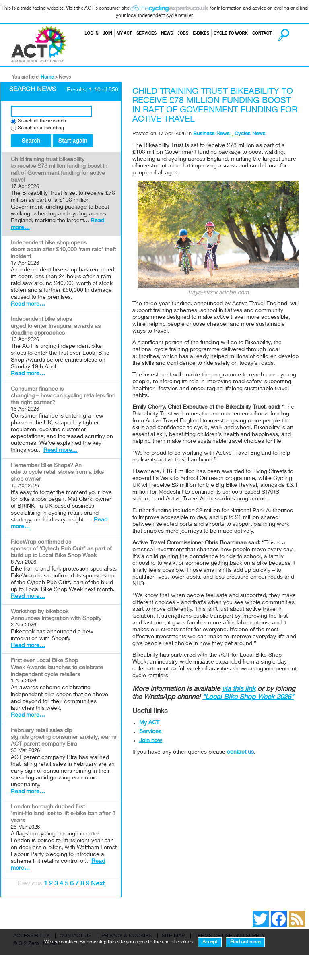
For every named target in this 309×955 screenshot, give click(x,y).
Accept (209, 942)
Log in (91, 33)
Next (98, 884)
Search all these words (42, 121)
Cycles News (250, 134)
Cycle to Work (231, 33)
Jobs (182, 33)
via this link (238, 689)
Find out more (245, 942)
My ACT (124, 33)
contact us (240, 752)
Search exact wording (41, 128)
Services (146, 33)
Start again (72, 140)
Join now (150, 741)
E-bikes (201, 33)
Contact (262, 33)
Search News (32, 90)
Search (276, 33)
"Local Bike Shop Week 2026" (248, 697)
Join (107, 33)
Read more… (28, 304)
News (167, 33)
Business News (211, 134)
